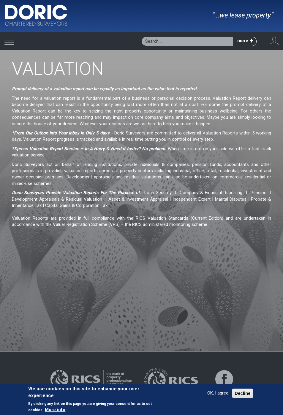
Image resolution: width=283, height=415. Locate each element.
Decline (242, 393)
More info (55, 410)
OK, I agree (217, 393)
